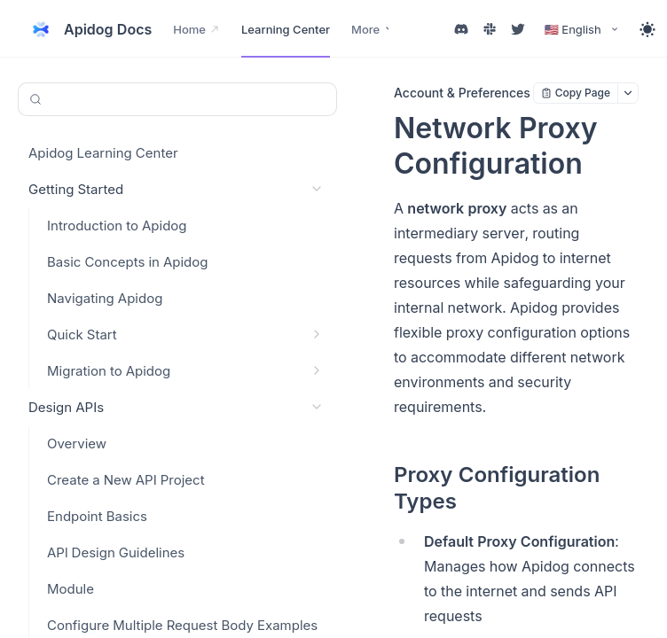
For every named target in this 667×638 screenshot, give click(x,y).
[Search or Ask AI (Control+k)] (177, 99)
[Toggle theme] (647, 29)
